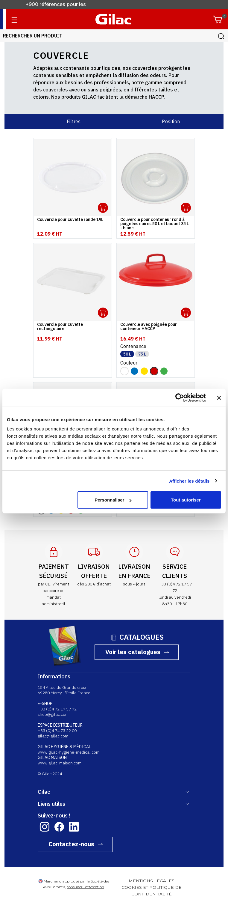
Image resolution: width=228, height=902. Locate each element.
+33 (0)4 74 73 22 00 (57, 730)
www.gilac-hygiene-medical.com (68, 752)
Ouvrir (103, 208)
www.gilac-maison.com (59, 763)
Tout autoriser (186, 499)
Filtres (73, 121)
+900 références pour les (56, 4)
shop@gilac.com (53, 714)
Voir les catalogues (132, 652)
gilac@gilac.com (53, 736)
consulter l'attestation (85, 887)
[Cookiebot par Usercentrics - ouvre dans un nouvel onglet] (179, 397)
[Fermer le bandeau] (219, 397)
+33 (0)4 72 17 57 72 (57, 709)
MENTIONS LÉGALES (151, 880)
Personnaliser (113, 499)
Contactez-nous (71, 844)
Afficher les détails (189, 480)
